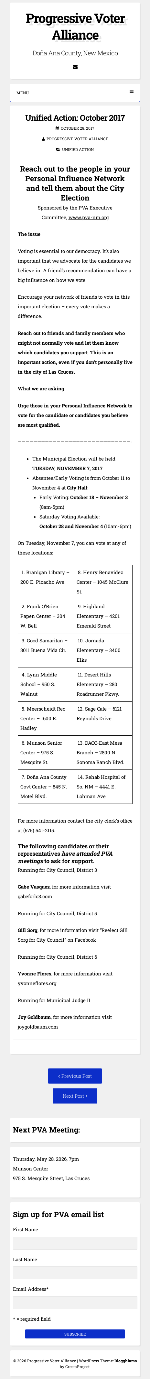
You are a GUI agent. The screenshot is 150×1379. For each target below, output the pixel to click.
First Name (25, 1229)
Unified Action (78, 149)
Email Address (30, 1289)
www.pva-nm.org (89, 217)
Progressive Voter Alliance (75, 26)
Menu (75, 92)
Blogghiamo (125, 1360)
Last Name (25, 1259)
